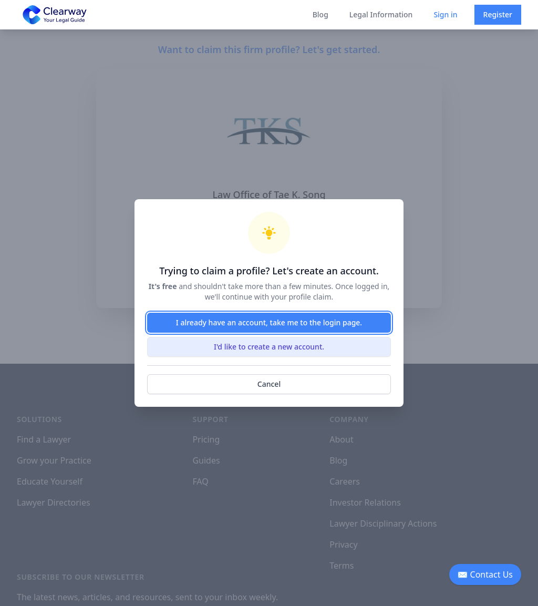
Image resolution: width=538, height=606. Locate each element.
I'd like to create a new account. (269, 347)
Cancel (269, 384)
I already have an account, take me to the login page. (269, 322)
